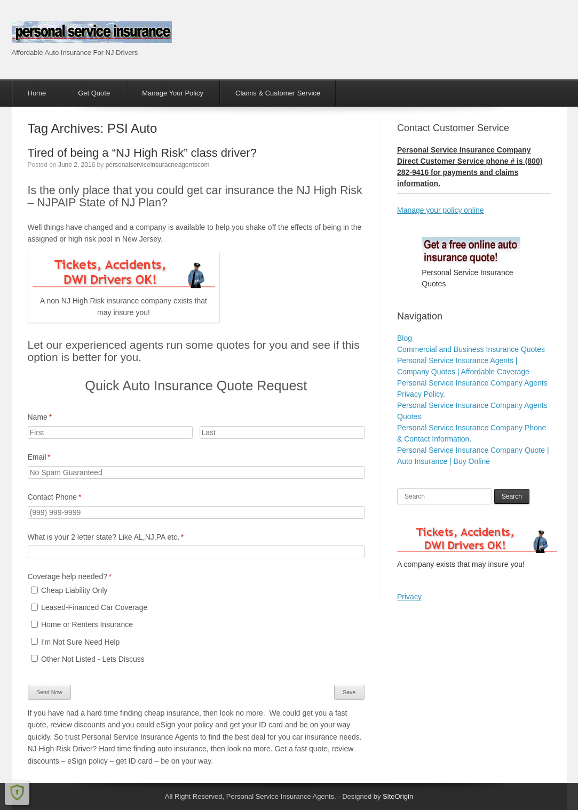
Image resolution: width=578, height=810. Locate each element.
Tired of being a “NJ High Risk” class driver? (142, 152)
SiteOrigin (398, 796)
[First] (110, 432)
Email (53, 457)
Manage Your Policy (172, 93)
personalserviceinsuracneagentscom (158, 165)
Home (37, 93)
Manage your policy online (440, 210)
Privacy (409, 596)
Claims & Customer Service (277, 93)
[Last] (282, 432)
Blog (404, 338)
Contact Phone (68, 497)
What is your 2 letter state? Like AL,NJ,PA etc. (120, 537)
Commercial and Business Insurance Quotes (471, 349)
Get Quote (94, 93)
